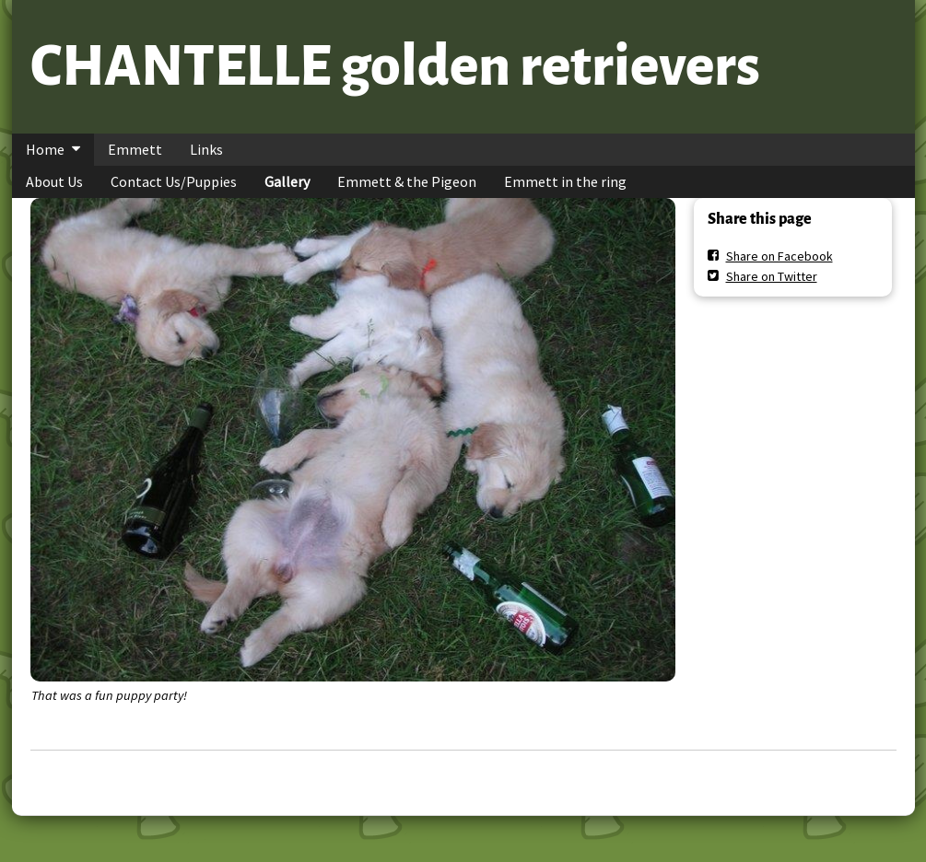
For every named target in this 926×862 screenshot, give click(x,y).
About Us (54, 181)
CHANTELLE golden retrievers (395, 66)
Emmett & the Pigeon (406, 181)
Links (206, 149)
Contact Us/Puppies (174, 181)
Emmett (135, 149)
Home (45, 149)
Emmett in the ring (565, 181)
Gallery (287, 181)
